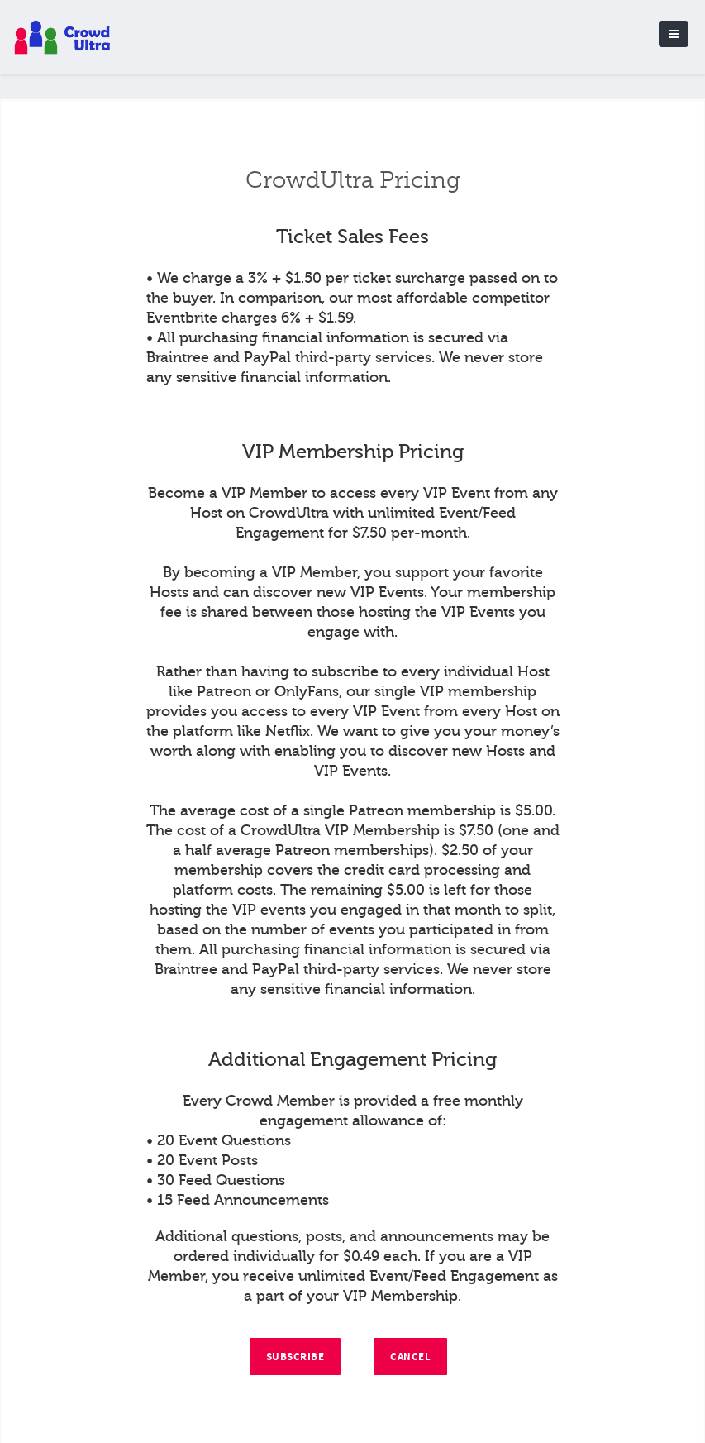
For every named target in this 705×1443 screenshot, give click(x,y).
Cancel (410, 1357)
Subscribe (295, 1357)
